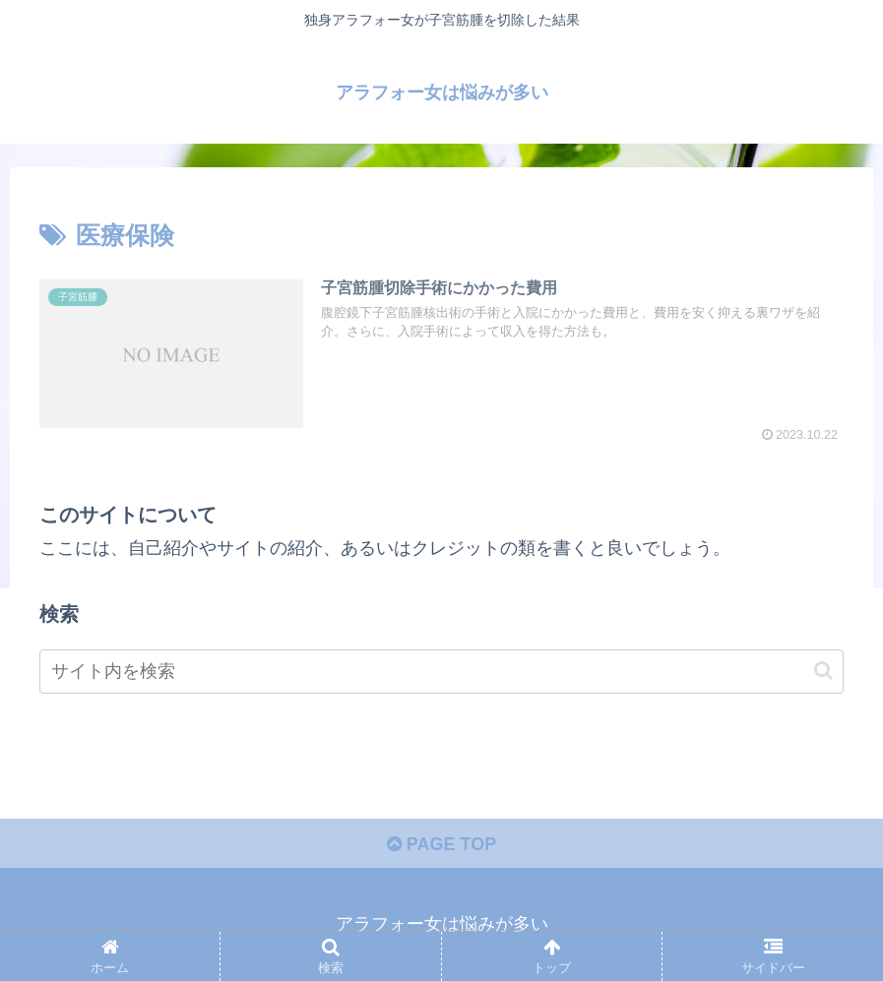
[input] (441, 671)
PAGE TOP (441, 844)
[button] (823, 670)
